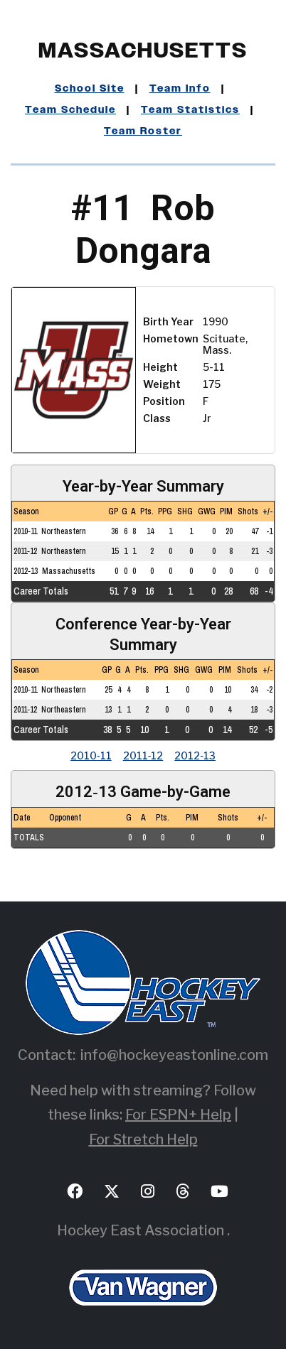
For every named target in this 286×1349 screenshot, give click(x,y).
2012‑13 (195, 755)
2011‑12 (143, 755)
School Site (90, 88)
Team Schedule (70, 110)
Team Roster (143, 131)
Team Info (180, 88)
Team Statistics (190, 110)
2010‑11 (91, 755)
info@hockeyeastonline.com (174, 1054)
